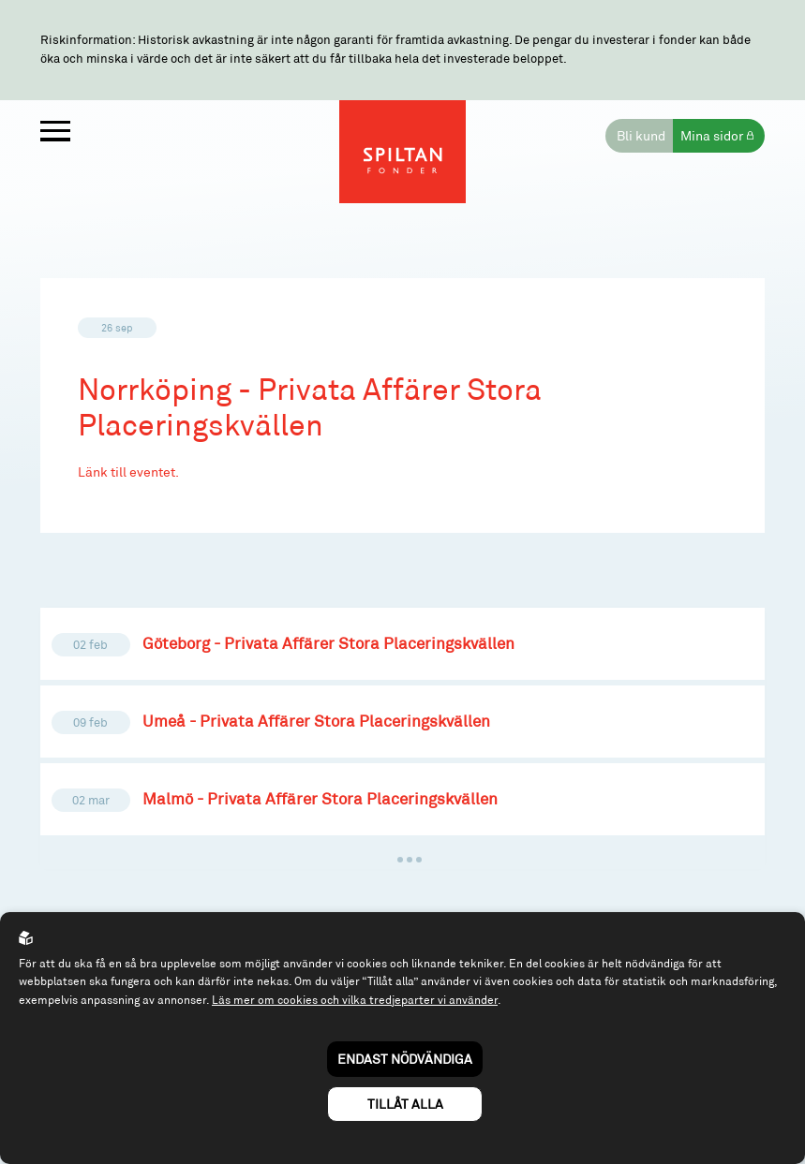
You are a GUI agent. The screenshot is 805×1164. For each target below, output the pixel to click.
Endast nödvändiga (404, 1059)
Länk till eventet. (128, 471)
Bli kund (641, 135)
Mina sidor (711, 135)
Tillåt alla (405, 1104)
